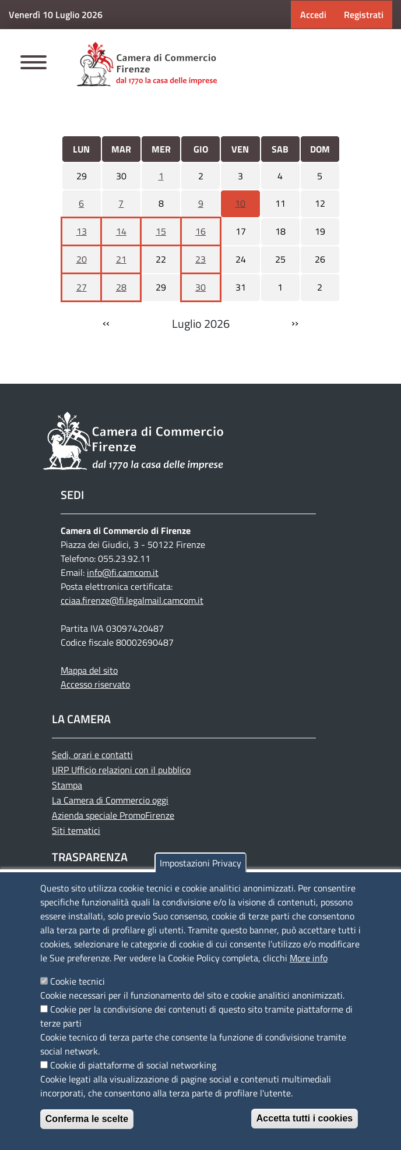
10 (240, 203)
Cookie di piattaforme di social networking (133, 1065)
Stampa (67, 785)
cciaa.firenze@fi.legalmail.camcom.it (132, 600)
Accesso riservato (95, 684)
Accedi (313, 15)
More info (309, 958)
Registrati (364, 15)
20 (81, 259)
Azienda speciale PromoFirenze (113, 815)
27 (81, 287)
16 (200, 231)
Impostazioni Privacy (200, 863)
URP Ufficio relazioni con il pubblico (121, 770)
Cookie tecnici (77, 981)
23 (200, 259)
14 (121, 231)
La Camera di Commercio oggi (110, 800)
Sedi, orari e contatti (92, 755)
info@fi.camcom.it (123, 572)
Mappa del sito (89, 670)
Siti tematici (76, 830)
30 (200, 287)
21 (121, 259)
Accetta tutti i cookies (304, 1118)
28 (121, 287)
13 (81, 231)
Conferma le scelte (86, 1119)
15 (161, 231)
